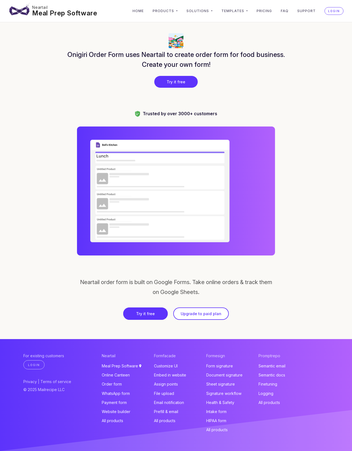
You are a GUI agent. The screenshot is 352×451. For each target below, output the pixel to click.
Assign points (166, 384)
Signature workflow (223, 393)
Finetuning (267, 384)
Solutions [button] (198, 11)
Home (138, 11)
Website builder (116, 411)
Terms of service (55, 381)
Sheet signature (220, 384)
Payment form (114, 402)
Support (306, 11)
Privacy (30, 381)
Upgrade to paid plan (201, 313)
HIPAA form (216, 420)
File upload (164, 393)
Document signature (224, 375)
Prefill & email (166, 411)
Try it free (176, 81)
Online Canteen (116, 375)
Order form (112, 384)
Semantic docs (271, 375)
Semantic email (271, 366)
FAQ (284, 11)
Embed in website (170, 375)
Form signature (219, 366)
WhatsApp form (116, 393)
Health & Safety (220, 402)
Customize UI (166, 366)
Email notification (169, 402)
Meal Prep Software (64, 13)
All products (112, 420)
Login (334, 11)
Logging (265, 393)
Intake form (216, 411)
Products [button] (164, 11)
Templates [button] (233, 11)
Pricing (264, 11)
